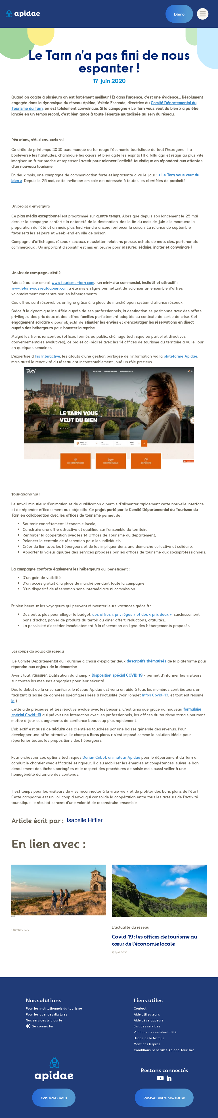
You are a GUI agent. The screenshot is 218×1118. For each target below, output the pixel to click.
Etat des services (147, 1026)
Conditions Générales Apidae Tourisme (164, 1050)
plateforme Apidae (180, 355)
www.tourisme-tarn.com (73, 282)
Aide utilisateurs (147, 1014)
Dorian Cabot (94, 757)
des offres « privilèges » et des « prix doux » (132, 614)
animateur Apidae (124, 757)
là (12, 700)
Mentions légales (147, 1044)
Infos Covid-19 (155, 694)
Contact (140, 1008)
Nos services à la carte (44, 1020)
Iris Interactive (47, 355)
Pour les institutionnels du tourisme (54, 1008)
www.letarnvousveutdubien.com (39, 287)
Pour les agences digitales (46, 1014)
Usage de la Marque (149, 1038)
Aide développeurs (149, 1020)
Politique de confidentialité (155, 1032)
